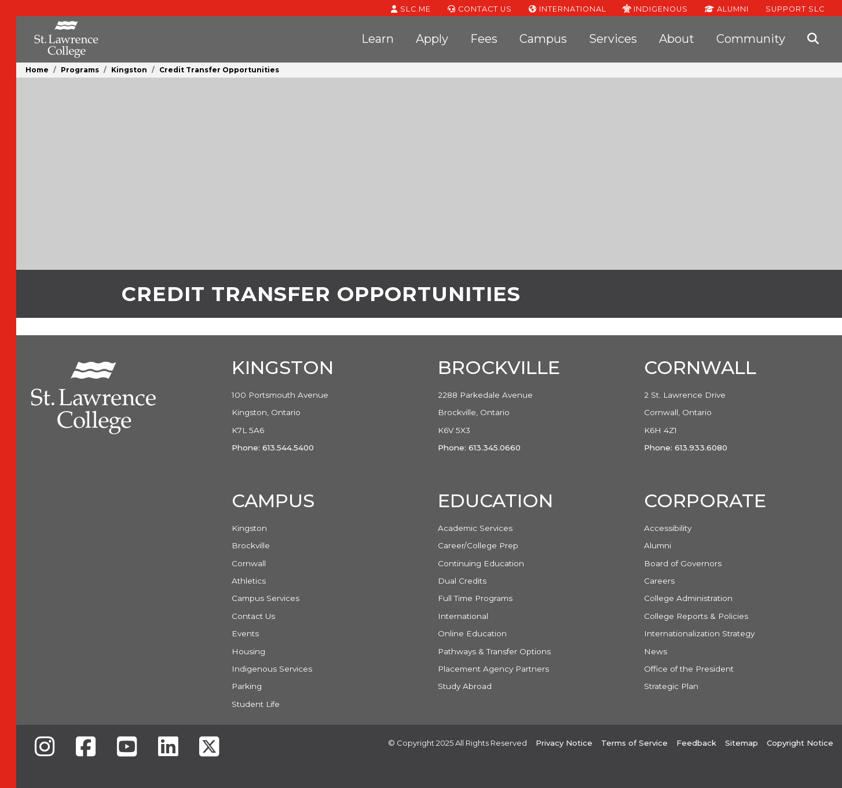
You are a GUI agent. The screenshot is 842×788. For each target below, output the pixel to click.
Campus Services (265, 598)
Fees (483, 39)
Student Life (256, 704)
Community (750, 39)
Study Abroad (465, 686)
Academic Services (475, 528)
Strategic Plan (671, 686)
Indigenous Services (272, 668)
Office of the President (689, 668)
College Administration (688, 598)
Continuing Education (481, 563)
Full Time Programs (475, 598)
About (676, 39)
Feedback (696, 742)
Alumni (727, 8)
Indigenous (655, 8)
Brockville (251, 545)
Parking (247, 686)
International (567, 8)
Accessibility (667, 528)
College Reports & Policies (696, 616)
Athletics (249, 580)
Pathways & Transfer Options (494, 651)
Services (613, 39)
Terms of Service (634, 742)
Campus (543, 39)
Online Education (472, 633)
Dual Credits (462, 580)
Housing (248, 651)
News (655, 651)
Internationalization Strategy (699, 633)
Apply (432, 39)
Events (245, 633)
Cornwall (249, 563)
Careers (659, 580)
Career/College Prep (478, 545)
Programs (80, 69)
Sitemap (741, 742)
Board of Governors (683, 563)
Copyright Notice (800, 742)
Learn (377, 39)
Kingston (129, 69)
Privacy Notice (564, 742)
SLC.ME (411, 8)
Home (37, 69)
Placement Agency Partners (493, 668)
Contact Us (480, 8)
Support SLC (795, 8)
